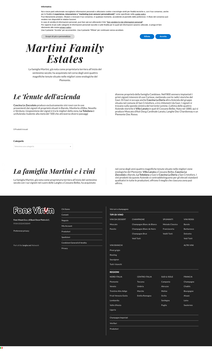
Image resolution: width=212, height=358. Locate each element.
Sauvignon (114, 267)
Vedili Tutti (168, 242)
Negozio (65, 228)
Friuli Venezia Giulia (119, 304)
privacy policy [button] (65, 27)
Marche (140, 299)
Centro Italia (144, 285)
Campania (165, 290)
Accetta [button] (163, 36)
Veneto (113, 294)
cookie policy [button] (140, 14)
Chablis (187, 294)
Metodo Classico (170, 232)
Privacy (65, 256)
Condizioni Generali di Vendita (74, 251)
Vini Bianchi (116, 253)
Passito (113, 237)
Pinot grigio (115, 258)
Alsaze (187, 304)
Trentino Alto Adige (118, 299)
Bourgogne (188, 299)
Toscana (140, 290)
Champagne (138, 227)
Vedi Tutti (136, 246)
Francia (188, 285)
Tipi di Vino (116, 223)
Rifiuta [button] (147, 36)
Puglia (164, 313)
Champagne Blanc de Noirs (144, 237)
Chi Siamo (66, 217)
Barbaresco (189, 237)
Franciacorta (168, 237)
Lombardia (114, 308)
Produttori (66, 239)
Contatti (65, 223)
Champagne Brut (139, 242)
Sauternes (188, 313)
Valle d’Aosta (115, 313)
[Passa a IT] (1, 356)
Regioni (114, 280)
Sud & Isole (167, 285)
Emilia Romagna (144, 304)
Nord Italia (116, 285)
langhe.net (27, 253)
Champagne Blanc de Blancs (144, 232)
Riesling (113, 263)
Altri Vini (189, 253)
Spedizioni (66, 245)
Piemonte (114, 290)
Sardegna (165, 308)
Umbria (140, 294)
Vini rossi (189, 227)
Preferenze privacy (21, 239)
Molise (164, 299)
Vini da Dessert (118, 227)
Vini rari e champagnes (119, 217)
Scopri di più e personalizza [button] (57, 36)
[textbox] (43, 154)
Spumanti (168, 227)
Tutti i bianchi (116, 272)
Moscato (113, 232)
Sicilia (164, 304)
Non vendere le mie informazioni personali (124, 22)
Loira (186, 308)
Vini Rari (113, 331)
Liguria (113, 318)
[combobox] (43, 154)
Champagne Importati (119, 326)
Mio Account (67, 234)
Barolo (187, 232)
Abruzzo (165, 294)
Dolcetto (188, 242)
